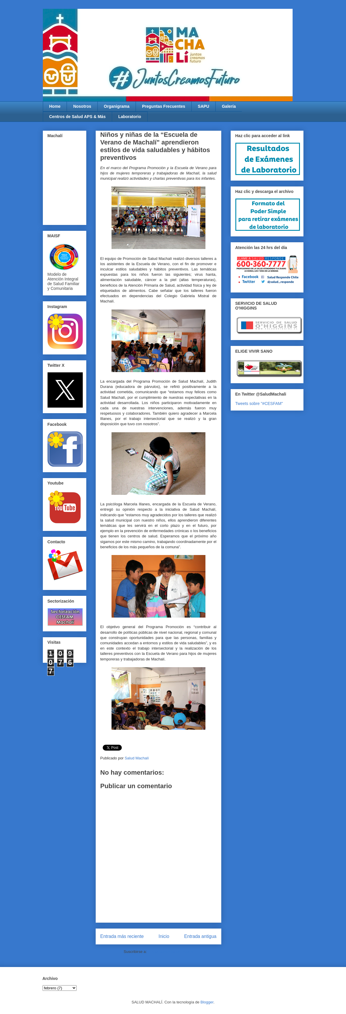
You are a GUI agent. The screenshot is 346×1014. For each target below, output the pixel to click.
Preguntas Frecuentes (163, 106)
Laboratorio (129, 116)
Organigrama (116, 106)
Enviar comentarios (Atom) (170, 951)
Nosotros (82, 106)
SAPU (203, 106)
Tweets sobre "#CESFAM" (259, 403)
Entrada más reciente (122, 936)
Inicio (163, 936)
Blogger (206, 1002)
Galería (229, 106)
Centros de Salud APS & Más (77, 116)
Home (55, 106)
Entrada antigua (200, 936)
